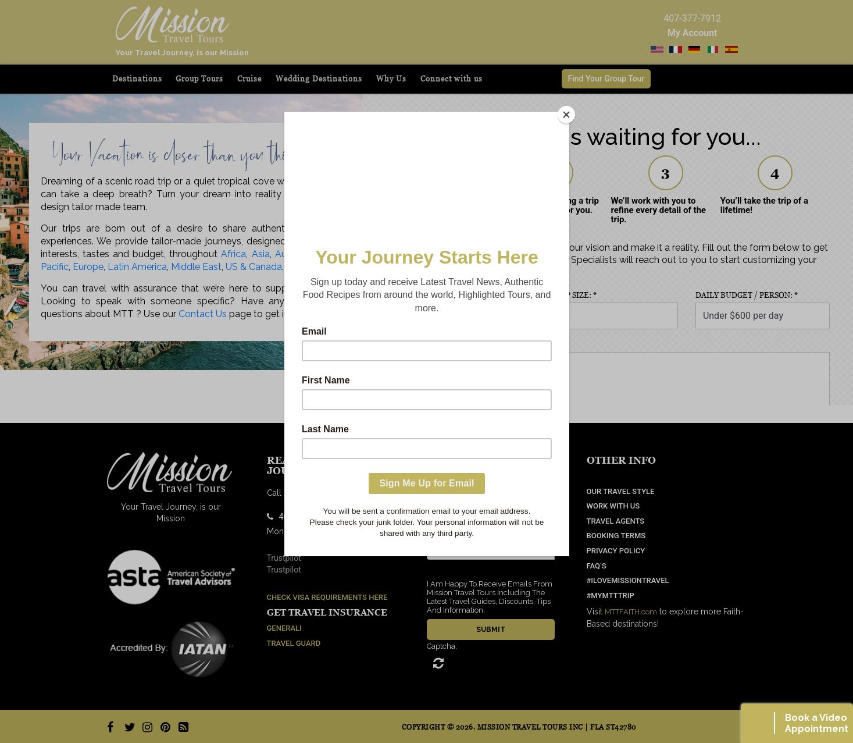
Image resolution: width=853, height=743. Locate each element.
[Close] (566, 114)
